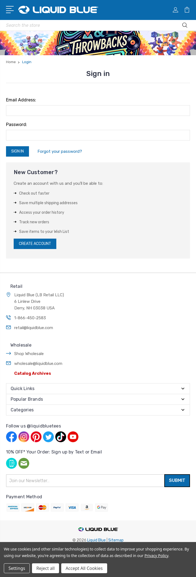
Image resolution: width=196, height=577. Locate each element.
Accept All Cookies (84, 568)
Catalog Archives (32, 373)
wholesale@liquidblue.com (38, 363)
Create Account (35, 243)
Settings (16, 568)
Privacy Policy (156, 555)
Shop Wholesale (29, 353)
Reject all (45, 568)
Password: (16, 124)
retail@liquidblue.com (33, 327)
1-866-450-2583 (30, 317)
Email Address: (21, 99)
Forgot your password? (59, 151)
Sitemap (116, 540)
